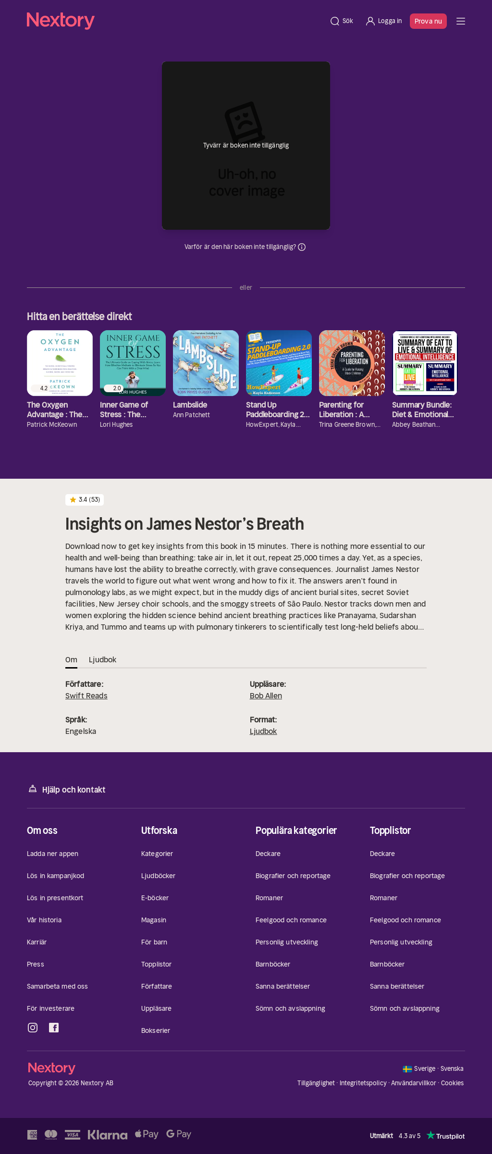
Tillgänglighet (316, 1083)
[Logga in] (383, 21)
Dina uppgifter (302, 247)
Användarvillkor (413, 1083)
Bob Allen (266, 695)
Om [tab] (71, 659)
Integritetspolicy (363, 1083)
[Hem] (175, 21)
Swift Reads (86, 695)
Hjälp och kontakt (66, 789)
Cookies (452, 1083)
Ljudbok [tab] (102, 659)
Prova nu (428, 21)
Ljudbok (263, 731)
